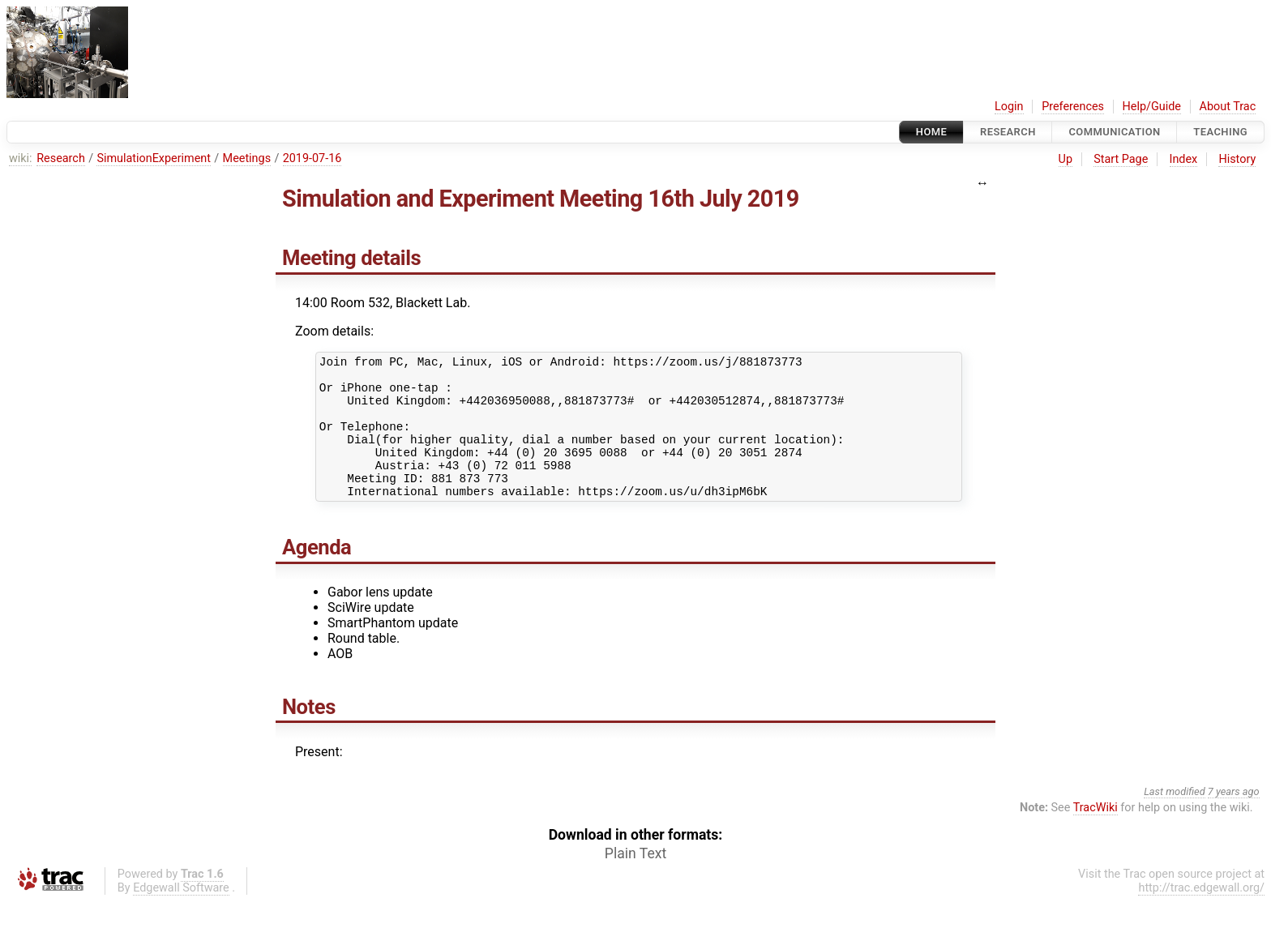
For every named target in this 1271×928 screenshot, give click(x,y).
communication (1114, 132)
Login (1009, 106)
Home (931, 132)
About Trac (1228, 106)
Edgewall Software (181, 915)
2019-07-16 (312, 158)
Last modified (1174, 818)
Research (1008, 132)
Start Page (1120, 159)
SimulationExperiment (153, 158)
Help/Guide (1152, 106)
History (1237, 159)
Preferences (1073, 106)
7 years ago (1234, 818)
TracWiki (1095, 834)
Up (1065, 159)
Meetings (247, 158)
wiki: (20, 158)
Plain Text (635, 880)
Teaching (1220, 132)
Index (1184, 159)
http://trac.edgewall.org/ (1201, 915)
